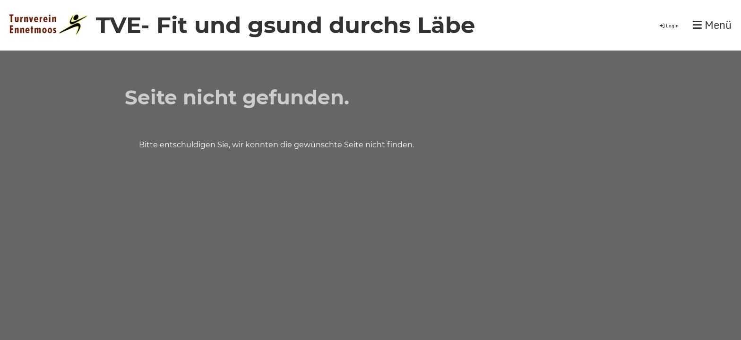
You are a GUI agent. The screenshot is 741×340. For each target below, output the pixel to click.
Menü (712, 25)
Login (668, 25)
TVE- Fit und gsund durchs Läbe (285, 25)
